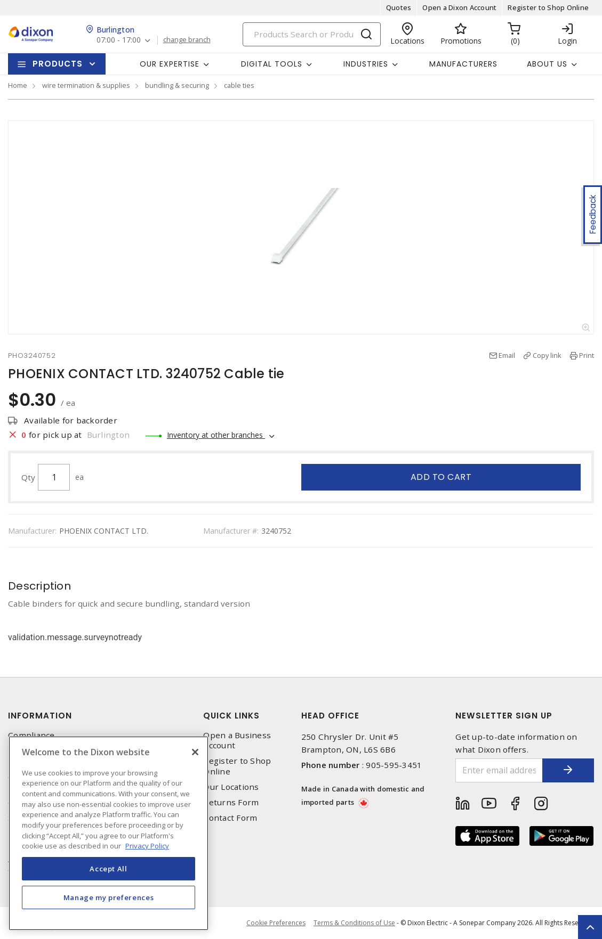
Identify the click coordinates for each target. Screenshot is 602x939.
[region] (108, 833)
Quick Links (231, 715)
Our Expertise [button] (169, 64)
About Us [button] (547, 64)
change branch (187, 40)
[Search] (312, 34)
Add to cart (441, 477)
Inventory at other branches (216, 435)
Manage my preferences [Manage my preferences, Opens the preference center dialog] (108, 897)
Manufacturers (463, 64)
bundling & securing (177, 85)
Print (586, 355)
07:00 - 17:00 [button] (119, 40)
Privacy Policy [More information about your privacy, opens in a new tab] (147, 846)
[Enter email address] (498, 770)
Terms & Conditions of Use (354, 922)
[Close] (195, 752)
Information (40, 715)
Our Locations (231, 787)
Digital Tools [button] (271, 64)
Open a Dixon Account (459, 7)
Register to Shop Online (548, 7)
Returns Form (231, 802)
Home (17, 85)
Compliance (31, 735)
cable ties (239, 85)
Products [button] (58, 63)
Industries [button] (365, 64)
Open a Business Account (237, 740)
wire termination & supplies (86, 85)
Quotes (399, 7)
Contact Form (230, 818)
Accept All (108, 868)
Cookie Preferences (276, 923)
